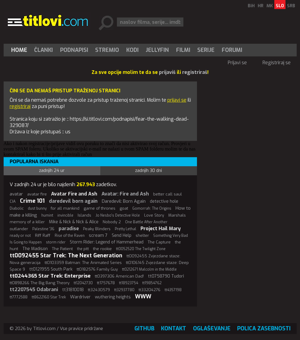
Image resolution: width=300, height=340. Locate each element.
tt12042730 (83, 283)
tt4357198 (173, 290)
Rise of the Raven (70, 235)
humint (47, 215)
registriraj (20, 106)
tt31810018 (73, 290)
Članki (43, 50)
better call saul (167, 194)
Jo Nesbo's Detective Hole (117, 215)
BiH (251, 6)
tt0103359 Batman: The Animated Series (83, 262)
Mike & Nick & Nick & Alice (73, 222)
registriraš (194, 72)
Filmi (183, 50)
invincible (65, 215)
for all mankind (65, 208)
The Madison (35, 249)
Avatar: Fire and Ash (125, 194)
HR (260, 6)
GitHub (144, 328)
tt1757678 (106, 282)
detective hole (164, 201)
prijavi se (176, 100)
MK (269, 6)
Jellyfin (157, 50)
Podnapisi (74, 50)
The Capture (159, 242)
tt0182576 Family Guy (97, 269)
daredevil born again (73, 201)
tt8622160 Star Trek (49, 297)
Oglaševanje (212, 328)
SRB (291, 6)
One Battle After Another (146, 222)
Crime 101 (32, 201)
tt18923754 (128, 283)
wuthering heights (113, 297)
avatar (16, 194)
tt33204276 (149, 289)
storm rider (56, 242)
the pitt (83, 248)
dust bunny (37, 208)
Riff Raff (42, 235)
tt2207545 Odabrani (34, 289)
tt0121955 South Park (51, 269)
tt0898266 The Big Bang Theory (39, 282)
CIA (13, 201)
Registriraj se (277, 62)
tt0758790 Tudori (166, 276)
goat (124, 208)
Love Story (154, 215)
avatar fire (37, 194)
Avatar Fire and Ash (74, 194)
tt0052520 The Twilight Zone (141, 248)
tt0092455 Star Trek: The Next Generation (66, 255)
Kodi (132, 50)
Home (19, 50)
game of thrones (99, 208)
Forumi (232, 50)
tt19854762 (152, 283)
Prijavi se (237, 62)
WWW (143, 296)
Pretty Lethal (125, 229)
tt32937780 (124, 290)
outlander (19, 228)
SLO (280, 6)
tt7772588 (18, 297)
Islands (84, 215)
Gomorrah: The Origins (151, 208)
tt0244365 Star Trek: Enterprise (50, 275)
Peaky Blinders (97, 228)
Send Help (121, 235)
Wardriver (80, 297)
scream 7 (98, 235)
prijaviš (167, 72)
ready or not (20, 235)
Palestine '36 (43, 229)
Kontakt (173, 328)
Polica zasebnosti (264, 328)
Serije (206, 50)
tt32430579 (99, 289)
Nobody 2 (112, 221)
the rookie (102, 248)
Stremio (107, 50)
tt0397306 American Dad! (119, 276)
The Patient (62, 248)
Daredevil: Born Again (124, 201)
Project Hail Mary (160, 228)
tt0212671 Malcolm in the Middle (149, 269)
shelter (142, 235)
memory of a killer (27, 221)
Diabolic (17, 208)
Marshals (177, 215)
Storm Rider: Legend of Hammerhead (107, 242)
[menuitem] (20, 50)
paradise (69, 228)
